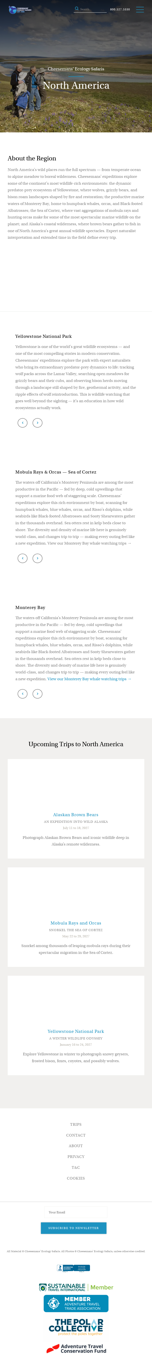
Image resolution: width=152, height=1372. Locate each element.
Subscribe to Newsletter (73, 1228)
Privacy (76, 1156)
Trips (76, 1124)
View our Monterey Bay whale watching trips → (90, 679)
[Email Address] (75, 1212)
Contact (76, 1135)
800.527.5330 (120, 9)
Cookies (76, 1178)
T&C (76, 1167)
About (76, 1146)
